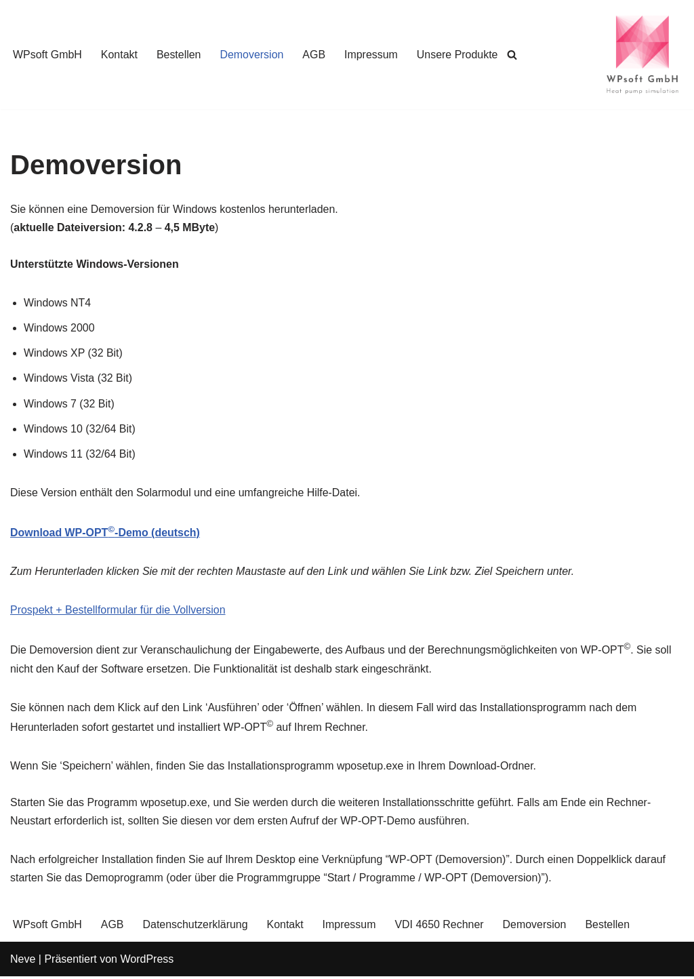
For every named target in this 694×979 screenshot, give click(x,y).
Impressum (372, 54)
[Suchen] (514, 54)
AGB (315, 54)
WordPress (147, 961)
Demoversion (252, 54)
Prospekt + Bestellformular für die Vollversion (118, 611)
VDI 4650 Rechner (440, 927)
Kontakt (119, 54)
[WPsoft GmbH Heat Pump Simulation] (642, 54)
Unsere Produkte (458, 54)
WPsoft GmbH (47, 54)
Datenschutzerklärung (196, 927)
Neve (22, 961)
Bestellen (179, 54)
